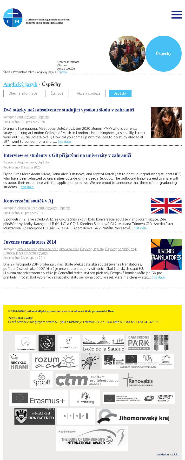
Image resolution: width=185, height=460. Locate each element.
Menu (177, 15)
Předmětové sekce (23, 72)
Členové (62, 65)
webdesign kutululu (167, 454)
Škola (6, 72)
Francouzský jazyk (36, 253)
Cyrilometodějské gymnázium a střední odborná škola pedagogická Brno (48, 21)
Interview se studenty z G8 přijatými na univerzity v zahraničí (67, 155)
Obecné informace (68, 62)
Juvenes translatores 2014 (29, 242)
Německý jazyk (13, 253)
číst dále (64, 141)
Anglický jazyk (45, 72)
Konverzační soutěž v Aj (28, 200)
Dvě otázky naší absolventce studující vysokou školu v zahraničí (68, 109)
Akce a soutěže (66, 68)
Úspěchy (62, 72)
